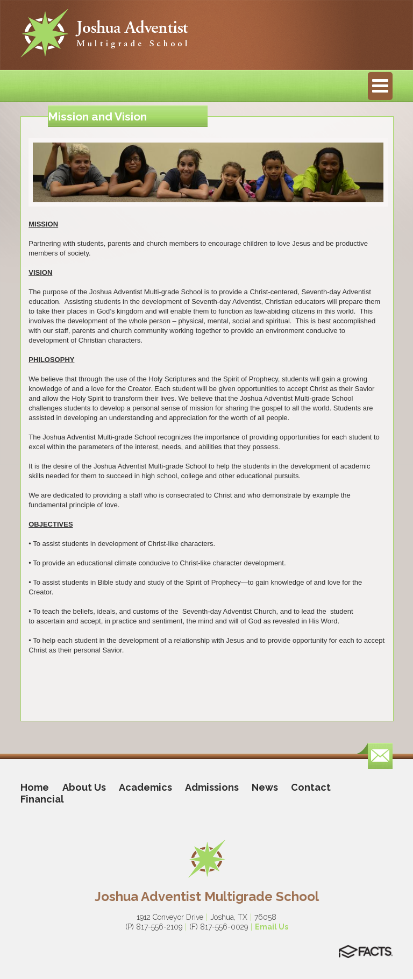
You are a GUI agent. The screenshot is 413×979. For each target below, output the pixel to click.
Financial (42, 799)
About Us (84, 787)
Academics (145, 787)
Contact (311, 787)
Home (34, 787)
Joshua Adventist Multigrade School (207, 896)
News (265, 787)
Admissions (212, 787)
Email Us (271, 927)
